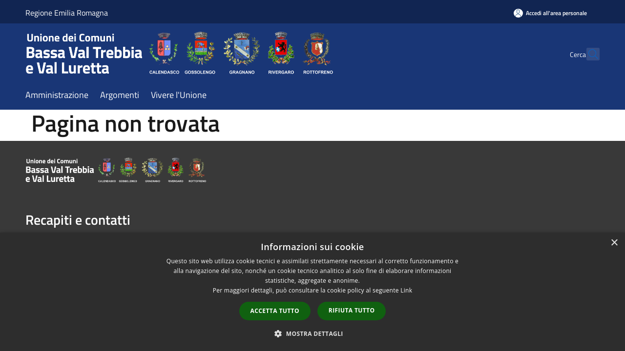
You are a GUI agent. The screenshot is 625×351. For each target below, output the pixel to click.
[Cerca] (588, 54)
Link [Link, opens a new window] (406, 290)
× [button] (614, 243)
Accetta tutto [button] (274, 311)
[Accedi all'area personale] (550, 12)
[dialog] (312, 292)
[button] (312, 333)
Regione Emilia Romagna (66, 13)
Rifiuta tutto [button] (352, 310)
